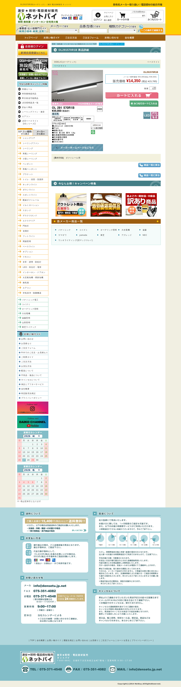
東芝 (102, 235)
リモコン (27, 257)
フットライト (29, 236)
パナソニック (64, 230)
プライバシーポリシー (31, 398)
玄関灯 (26, 231)
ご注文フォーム (28, 348)
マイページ (108, 13)
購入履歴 (107, 20)
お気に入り (108, 16)
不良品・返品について (31, 375)
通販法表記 (69, 640)
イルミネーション (31, 205)
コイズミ (83, 230)
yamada (83, 235)
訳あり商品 (27, 107)
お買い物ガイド (54, 640)
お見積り (94, 640)
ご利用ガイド (27, 357)
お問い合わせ (27, 339)
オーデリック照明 (108, 230)
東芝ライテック (29, 327)
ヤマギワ (62, 235)
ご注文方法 (26, 362)
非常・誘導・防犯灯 (32, 262)
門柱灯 (26, 226)
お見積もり (26, 343)
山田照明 (26, 322)
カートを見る (123, 640)
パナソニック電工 (30, 300)
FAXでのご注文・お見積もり (34, 352)
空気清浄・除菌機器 (32, 293)
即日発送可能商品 (30, 98)
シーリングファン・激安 (33, 112)
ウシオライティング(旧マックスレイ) (75, 240)
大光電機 (126, 230)
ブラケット (28, 174)
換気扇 (26, 283)
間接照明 (27, 241)
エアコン (26, 116)
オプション (28, 252)
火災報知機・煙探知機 (33, 277)
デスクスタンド (30, 215)
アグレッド (127, 235)
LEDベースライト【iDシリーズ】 (30, 122)
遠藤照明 (26, 318)
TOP (32, 640)
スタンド (27, 210)
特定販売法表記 (28, 393)
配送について (27, 371)
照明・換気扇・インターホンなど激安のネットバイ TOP (74, 44)
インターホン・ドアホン (34, 272)
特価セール (27, 89)
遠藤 (145, 230)
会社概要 (25, 389)
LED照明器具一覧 (30, 103)
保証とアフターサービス (32, 384)
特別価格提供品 (29, 94)
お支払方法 (26, 366)
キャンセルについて (30, 380)
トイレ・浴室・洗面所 (33, 179)
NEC (145, 235)
